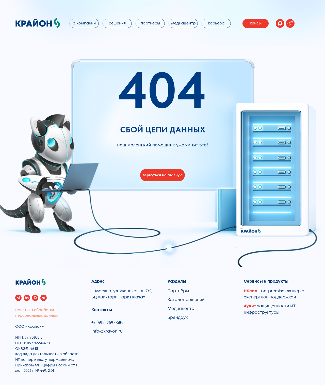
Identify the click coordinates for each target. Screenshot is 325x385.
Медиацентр (181, 308)
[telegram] (18, 298)
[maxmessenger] (35, 298)
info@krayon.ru (107, 331)
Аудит (250, 306)
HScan (250, 291)
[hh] (27, 298)
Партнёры (178, 291)
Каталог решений (186, 299)
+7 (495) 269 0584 (107, 322)
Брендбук (178, 317)
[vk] (43, 298)
